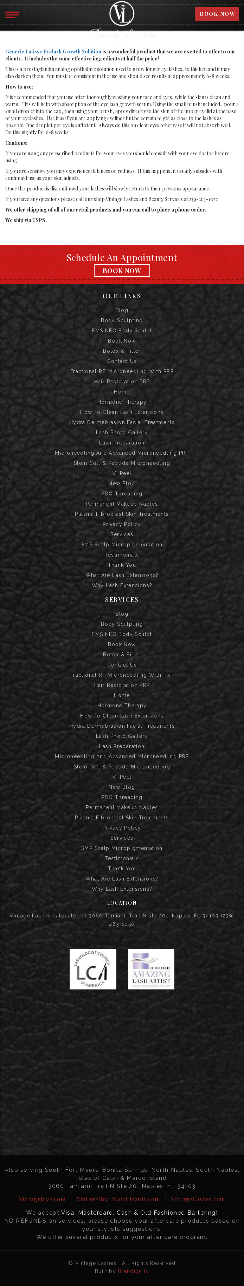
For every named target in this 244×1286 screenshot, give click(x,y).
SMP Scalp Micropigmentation (122, 544)
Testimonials (122, 555)
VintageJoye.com (42, 1199)
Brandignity (133, 1271)
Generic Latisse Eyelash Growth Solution (53, 51)
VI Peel (122, 473)
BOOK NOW (217, 13)
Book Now (122, 270)
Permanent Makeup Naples (122, 504)
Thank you (122, 565)
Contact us (122, 361)
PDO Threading (121, 493)
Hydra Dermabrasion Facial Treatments (122, 422)
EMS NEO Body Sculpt (122, 330)
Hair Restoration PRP (122, 381)
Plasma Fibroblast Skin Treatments (122, 514)
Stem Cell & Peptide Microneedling (122, 463)
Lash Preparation (122, 443)
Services (121, 534)
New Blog (122, 483)
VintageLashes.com (198, 1199)
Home (122, 392)
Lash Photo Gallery (122, 432)
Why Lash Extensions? (122, 585)
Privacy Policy (122, 524)
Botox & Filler (122, 351)
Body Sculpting (122, 320)
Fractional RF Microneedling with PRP (122, 371)
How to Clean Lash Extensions (121, 412)
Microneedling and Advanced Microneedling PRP (122, 453)
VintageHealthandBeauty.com (118, 1199)
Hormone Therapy (122, 402)
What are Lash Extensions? (122, 575)
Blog (122, 310)
